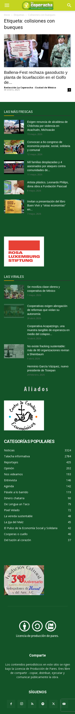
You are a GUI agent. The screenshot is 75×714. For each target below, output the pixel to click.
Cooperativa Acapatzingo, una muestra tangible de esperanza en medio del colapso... (48, 330)
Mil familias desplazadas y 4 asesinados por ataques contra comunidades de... (46, 166)
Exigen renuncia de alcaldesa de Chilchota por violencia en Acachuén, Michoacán (47, 125)
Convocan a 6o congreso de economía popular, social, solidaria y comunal (48, 146)
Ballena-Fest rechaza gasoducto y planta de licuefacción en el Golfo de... (36, 77)
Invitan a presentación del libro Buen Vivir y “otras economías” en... (46, 205)
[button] (69, 5)
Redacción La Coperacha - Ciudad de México (30, 87)
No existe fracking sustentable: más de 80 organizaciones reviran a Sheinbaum (48, 350)
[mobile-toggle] (6, 5)
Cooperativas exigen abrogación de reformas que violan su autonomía (47, 310)
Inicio (7, 15)
